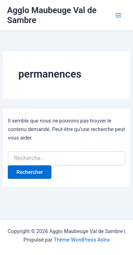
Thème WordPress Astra (81, 240)
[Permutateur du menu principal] (118, 15)
